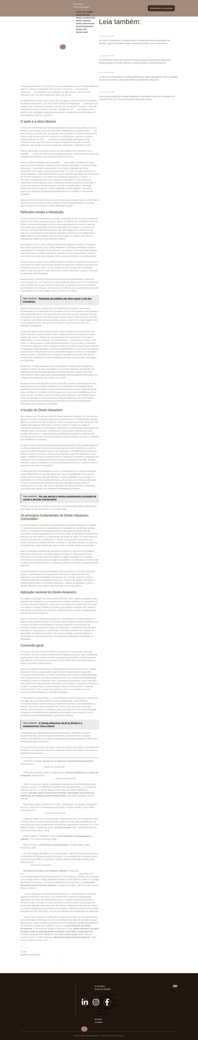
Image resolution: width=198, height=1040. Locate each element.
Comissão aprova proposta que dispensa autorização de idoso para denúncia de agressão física (136, 52)
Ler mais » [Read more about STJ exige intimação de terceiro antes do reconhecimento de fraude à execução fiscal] (103, 104)
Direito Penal (103, 1014)
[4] (92, 131)
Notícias (98, 1019)
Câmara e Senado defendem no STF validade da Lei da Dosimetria (136, 70)
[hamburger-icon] (143, 4)
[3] (75, 109)
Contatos (99, 1022)
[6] (91, 139)
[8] (30, 154)
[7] (93, 145)
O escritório (78, 4)
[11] (75, 206)
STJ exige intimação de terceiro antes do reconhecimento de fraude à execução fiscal (137, 88)
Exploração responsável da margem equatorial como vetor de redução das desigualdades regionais (137, 32)
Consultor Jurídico (49, 954)
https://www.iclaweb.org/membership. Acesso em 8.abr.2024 (51, 874)
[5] (45, 139)
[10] (61, 162)
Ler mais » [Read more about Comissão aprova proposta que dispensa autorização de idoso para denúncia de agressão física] (103, 67)
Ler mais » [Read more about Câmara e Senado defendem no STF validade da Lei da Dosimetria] (103, 84)
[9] (75, 157)
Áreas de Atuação (81, 7)
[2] (81, 103)
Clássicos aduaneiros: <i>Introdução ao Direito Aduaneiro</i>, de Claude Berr (61, 952)
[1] (32, 92)
